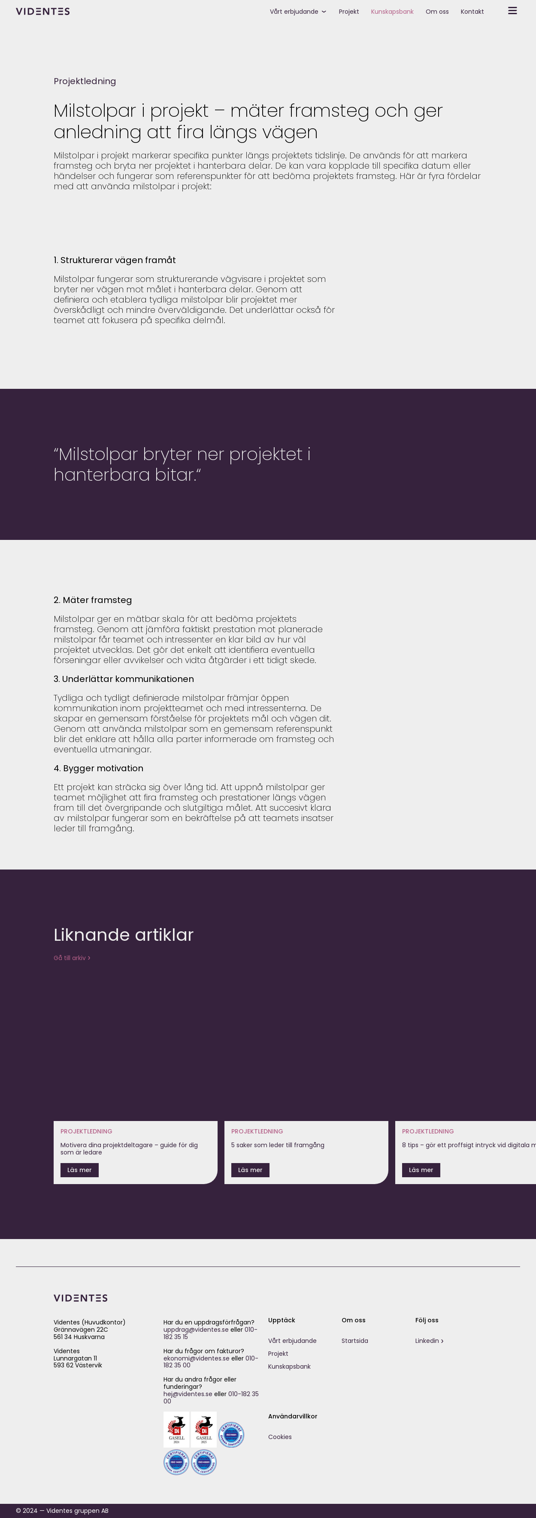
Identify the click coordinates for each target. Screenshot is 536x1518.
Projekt (349, 11)
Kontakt (472, 11)
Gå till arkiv (70, 958)
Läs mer (79, 1170)
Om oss (437, 11)
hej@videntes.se (188, 1394)
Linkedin (427, 1340)
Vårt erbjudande (294, 11)
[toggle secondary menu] (505, 10)
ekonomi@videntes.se (197, 1358)
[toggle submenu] (327, 11)
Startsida (355, 1340)
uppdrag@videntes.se (196, 1329)
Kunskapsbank (392, 11)
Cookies (280, 1437)
